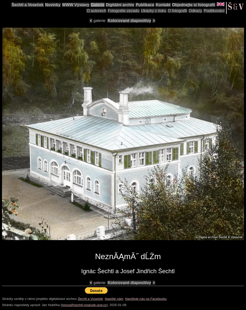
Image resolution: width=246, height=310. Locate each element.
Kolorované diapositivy (129, 21)
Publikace (145, 5)
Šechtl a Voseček (28, 5)
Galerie (97, 5)
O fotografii (177, 11)
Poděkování (214, 11)
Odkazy (195, 11)
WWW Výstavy (75, 5)
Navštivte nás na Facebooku (146, 299)
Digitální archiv (120, 5)
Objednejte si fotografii (193, 5)
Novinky (52, 5)
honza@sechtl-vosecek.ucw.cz (84, 305)
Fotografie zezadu (123, 11)
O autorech (96, 11)
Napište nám (114, 299)
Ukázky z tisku (153, 11)
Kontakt (163, 5)
